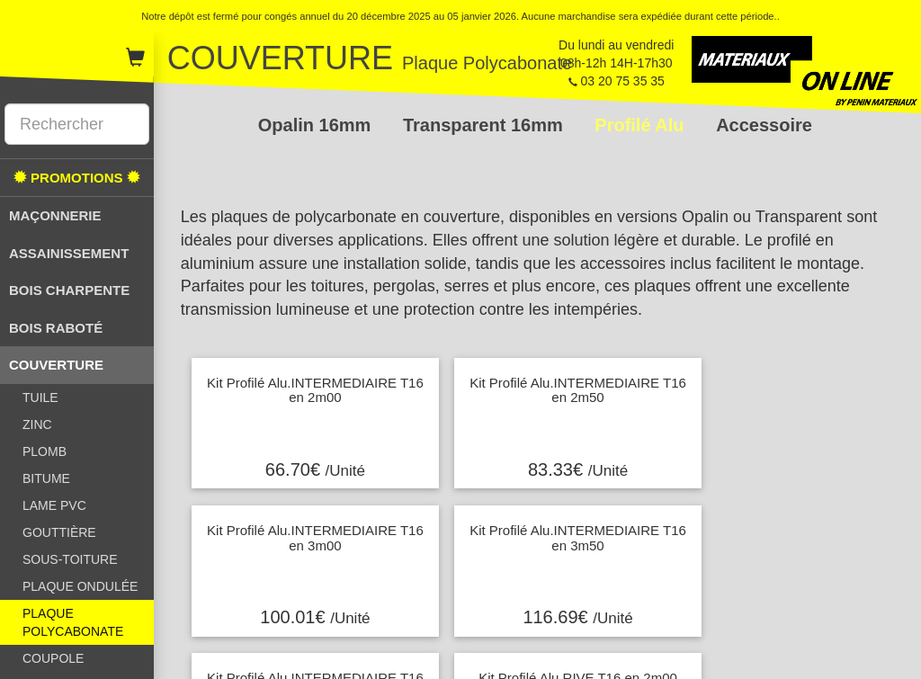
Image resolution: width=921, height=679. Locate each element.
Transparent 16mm (485, 125)
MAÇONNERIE (55, 215)
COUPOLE (53, 658)
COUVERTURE (56, 364)
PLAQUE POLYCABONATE (72, 622)
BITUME (46, 478)
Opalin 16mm (317, 125)
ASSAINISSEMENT (69, 253)
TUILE (40, 397)
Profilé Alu (642, 125)
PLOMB (44, 451)
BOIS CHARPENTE (69, 290)
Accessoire (764, 125)
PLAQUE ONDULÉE (80, 586)
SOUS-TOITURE (70, 559)
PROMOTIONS (76, 177)
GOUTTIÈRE (59, 532)
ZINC (37, 424)
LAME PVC (54, 505)
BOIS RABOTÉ (56, 327)
